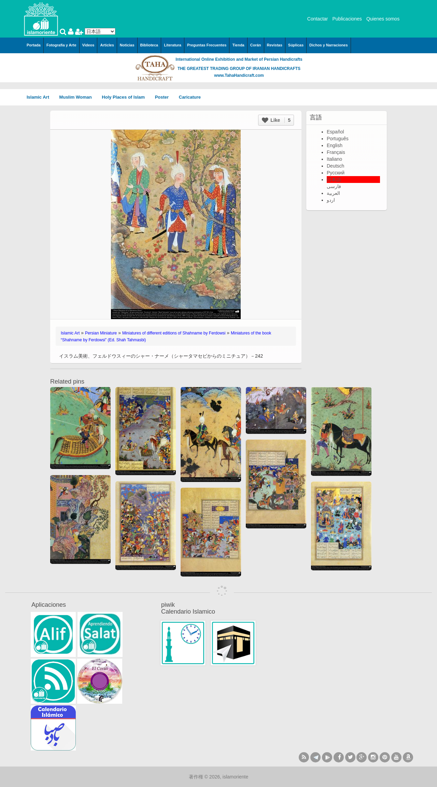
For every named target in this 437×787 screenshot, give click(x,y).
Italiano (334, 159)
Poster (164, 97)
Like (276, 120)
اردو (331, 200)
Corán (255, 45)
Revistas (274, 45)
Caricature (190, 97)
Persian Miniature (101, 333)
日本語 (334, 179)
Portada (34, 45)
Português (338, 138)
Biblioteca (149, 45)
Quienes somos (382, 19)
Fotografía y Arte (61, 45)
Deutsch (335, 166)
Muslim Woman (78, 97)
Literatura (172, 45)
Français (336, 152)
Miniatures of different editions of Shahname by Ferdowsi (174, 333)
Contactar (317, 19)
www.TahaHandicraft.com (239, 75)
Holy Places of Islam (125, 97)
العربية (333, 193)
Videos (88, 45)
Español (335, 131)
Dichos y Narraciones (328, 45)
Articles (107, 45)
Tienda (238, 45)
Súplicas (296, 45)
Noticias (127, 45)
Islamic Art (40, 97)
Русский (335, 172)
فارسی (334, 186)
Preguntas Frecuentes (207, 45)
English (334, 145)
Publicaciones (347, 19)
